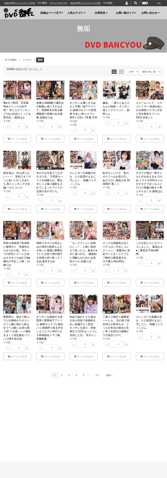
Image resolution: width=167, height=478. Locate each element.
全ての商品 (10, 59)
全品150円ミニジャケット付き (42, 3)
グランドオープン (15, 3)
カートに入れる (17, 139)
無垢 (40, 59)
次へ (97, 375)
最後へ (109, 375)
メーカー (27, 59)
